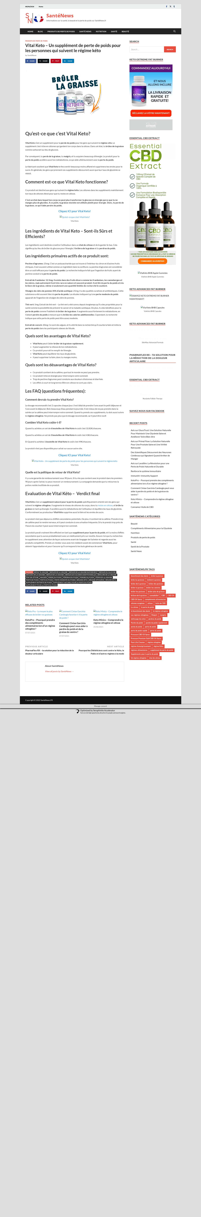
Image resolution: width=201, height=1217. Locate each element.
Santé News (85, 31)
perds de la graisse (103, 577)
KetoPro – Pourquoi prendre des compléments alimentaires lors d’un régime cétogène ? (40, 624)
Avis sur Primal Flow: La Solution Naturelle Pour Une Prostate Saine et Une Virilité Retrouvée (150, 757)
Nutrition (101, 31)
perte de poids (32, 580)
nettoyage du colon (138, 931)
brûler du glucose (107, 572)
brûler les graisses (138, 904)
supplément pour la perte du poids (41, 585)
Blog (40, 31)
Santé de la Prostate (140, 859)
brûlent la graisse (154, 892)
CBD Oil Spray (136, 912)
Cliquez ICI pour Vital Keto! (74, 211)
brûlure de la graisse (107, 575)
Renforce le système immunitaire (146, 783)
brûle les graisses (137, 892)
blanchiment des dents (139, 889)
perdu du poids (136, 939)
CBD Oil (171, 908)
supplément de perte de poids (39, 582)
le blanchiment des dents (140, 924)
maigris (43, 577)
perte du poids (46, 580)
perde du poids (54, 577)
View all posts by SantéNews (59, 671)
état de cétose (32, 577)
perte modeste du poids (64, 580)
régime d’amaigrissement (141, 959)
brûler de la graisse (58, 572)
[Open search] (174, 31)
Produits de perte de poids (61, 31)
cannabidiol (154, 908)
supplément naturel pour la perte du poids (72, 582)
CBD (163, 908)
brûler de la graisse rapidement (83, 572)
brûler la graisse (137, 900)
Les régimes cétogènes (140, 928)
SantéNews (60, 15)
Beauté (125, 31)
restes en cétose (105, 505)
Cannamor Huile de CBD (142, 819)
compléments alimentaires (155, 912)
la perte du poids (147, 920)
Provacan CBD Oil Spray (140, 947)
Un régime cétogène (138, 970)
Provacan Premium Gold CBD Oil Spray (146, 951)
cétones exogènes (138, 916)
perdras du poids (70, 577)
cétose (150, 916)
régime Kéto (111, 580)
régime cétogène (96, 580)
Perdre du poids (87, 577)
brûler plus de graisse (156, 904)
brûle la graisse (157, 889)
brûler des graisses (156, 896)
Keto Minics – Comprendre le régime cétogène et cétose (108, 621)
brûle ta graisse (41, 572)
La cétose (134, 920)
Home (41, 6)
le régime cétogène (160, 924)
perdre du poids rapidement (156, 935)
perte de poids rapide (139, 943)
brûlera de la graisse (35, 575)
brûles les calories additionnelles (80, 575)
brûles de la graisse (55, 575)
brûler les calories (153, 900)
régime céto (82, 580)
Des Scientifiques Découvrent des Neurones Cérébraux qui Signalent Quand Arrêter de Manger (151, 768)
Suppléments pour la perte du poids (144, 966)
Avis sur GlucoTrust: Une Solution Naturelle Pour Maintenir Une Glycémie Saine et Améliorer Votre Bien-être (151, 746)
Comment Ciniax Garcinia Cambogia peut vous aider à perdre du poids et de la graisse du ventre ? (73, 627)
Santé (114, 31)
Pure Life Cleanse (138, 955)
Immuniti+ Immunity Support (144, 788)
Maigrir (154, 928)
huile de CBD (160, 916)
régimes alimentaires (139, 963)
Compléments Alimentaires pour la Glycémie (151, 840)
